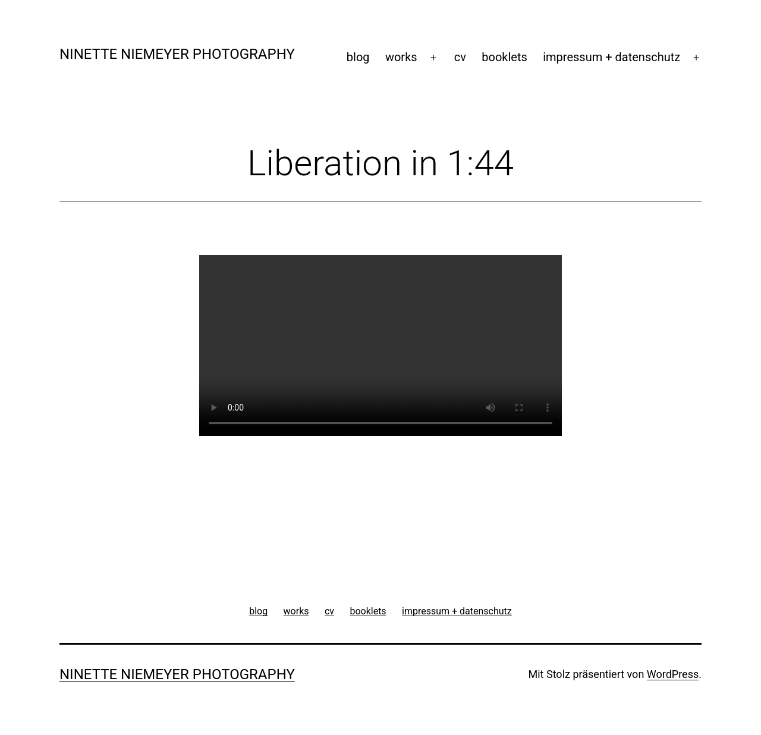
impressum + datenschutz (611, 57)
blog (358, 57)
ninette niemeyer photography (177, 54)
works (401, 57)
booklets (504, 57)
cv (460, 57)
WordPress (673, 674)
